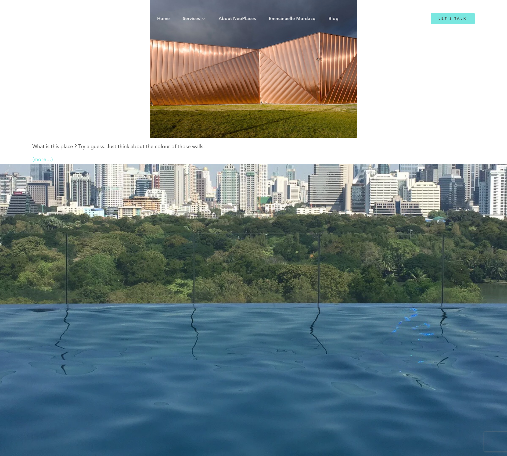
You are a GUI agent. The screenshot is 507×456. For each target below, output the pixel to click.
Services (191, 18)
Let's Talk (452, 18)
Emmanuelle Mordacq (292, 18)
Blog (334, 18)
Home (163, 18)
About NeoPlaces (237, 18)
